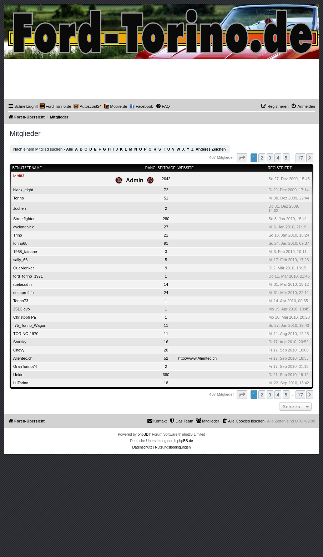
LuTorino (20, 383)
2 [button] (262, 158)
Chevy (18, 350)
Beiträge (166, 168)
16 (166, 342)
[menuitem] (55, 106)
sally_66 (20, 260)
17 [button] (300, 158)
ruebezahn (22, 284)
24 (166, 292)
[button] (242, 157)
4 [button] (278, 158)
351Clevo (21, 309)
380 (166, 375)
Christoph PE (24, 317)
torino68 (20, 243)
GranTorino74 (25, 366)
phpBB (143, 434)
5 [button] (286, 158)
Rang (150, 168)
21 (166, 235)
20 (166, 350)
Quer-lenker (23, 268)
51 (166, 198)
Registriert (280, 168)
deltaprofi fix (23, 292)
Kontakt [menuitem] (157, 420)
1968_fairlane (25, 251)
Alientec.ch (22, 358)
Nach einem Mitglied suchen (37, 149)
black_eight (23, 190)
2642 (166, 179)
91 (166, 243)
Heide (18, 375)
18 (166, 383)
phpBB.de (185, 441)
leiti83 (18, 176)
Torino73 (20, 301)
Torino (18, 198)
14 (166, 284)
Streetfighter (24, 219)
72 (166, 190)
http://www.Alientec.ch (197, 358)
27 (166, 227)
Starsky (19, 342)
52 (166, 358)
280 (166, 219)
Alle (69, 149)
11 (166, 325)
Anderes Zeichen (211, 149)
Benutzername (27, 168)
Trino (17, 235)
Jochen (19, 208)
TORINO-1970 (26, 333)
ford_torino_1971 (28, 276)
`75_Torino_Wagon (29, 325)
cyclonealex (23, 227)
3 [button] (270, 158)
